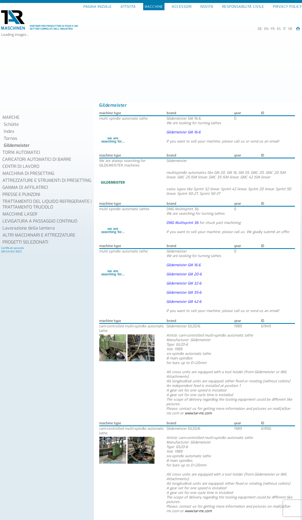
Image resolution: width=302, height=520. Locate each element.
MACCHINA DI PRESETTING (28, 173)
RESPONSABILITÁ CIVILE (243, 6)
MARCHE (10, 117)
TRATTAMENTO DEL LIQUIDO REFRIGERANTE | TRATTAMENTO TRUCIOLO (47, 204)
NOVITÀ (206, 6)
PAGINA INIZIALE (97, 6)
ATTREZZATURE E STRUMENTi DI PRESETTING (46, 180)
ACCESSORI (182, 6)
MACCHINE (154, 6)
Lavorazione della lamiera (28, 228)
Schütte (11, 124)
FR (272, 29)
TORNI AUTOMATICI (21, 152)
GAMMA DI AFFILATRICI (25, 187)
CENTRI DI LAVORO (20, 166)
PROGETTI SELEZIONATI (25, 242)
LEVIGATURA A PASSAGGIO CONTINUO (39, 221)
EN (266, 29)
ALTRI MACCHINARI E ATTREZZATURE (38, 235)
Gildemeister (17, 145)
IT (284, 29)
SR (290, 29)
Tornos (10, 138)
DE (260, 29)
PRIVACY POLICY (287, 6)
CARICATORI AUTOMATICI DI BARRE (36, 159)
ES (279, 29)
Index (9, 131)
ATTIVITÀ (128, 6)
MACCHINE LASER (19, 214)
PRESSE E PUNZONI (21, 194)
